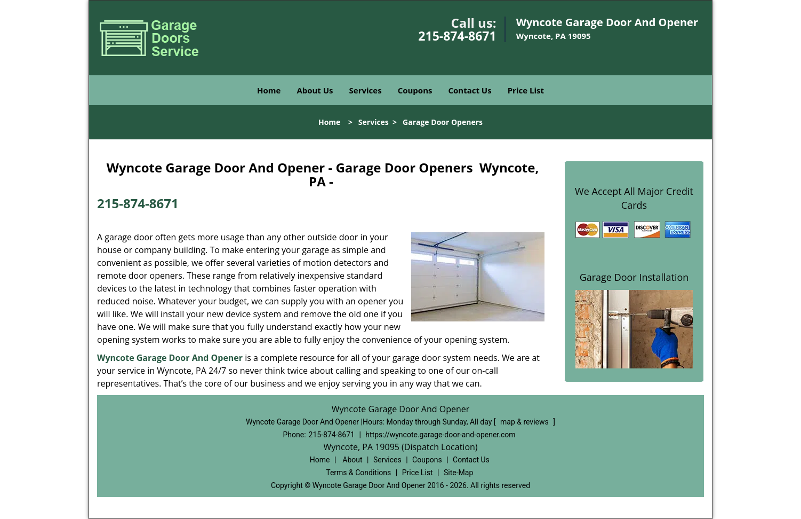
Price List (526, 90)
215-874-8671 (457, 35)
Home (269, 90)
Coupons (415, 90)
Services (365, 90)
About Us (315, 90)
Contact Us (469, 90)
